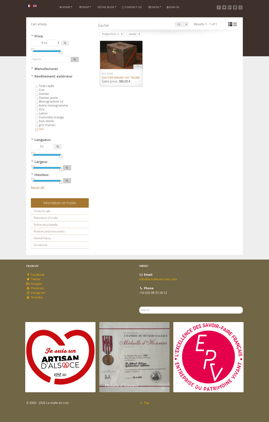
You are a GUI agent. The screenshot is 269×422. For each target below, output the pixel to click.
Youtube (34, 297)
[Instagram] (240, 7)
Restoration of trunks (46, 218)
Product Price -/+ (110, 34)
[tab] (60, 37)
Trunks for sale (42, 211)
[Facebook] (219, 7)
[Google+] (230, 7)
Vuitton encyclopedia (46, 224)
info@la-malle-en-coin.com (158, 279)
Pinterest (35, 288)
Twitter (33, 279)
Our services (40, 245)
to (45, 43)
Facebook (35, 275)
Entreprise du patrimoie (199, 385)
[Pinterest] (235, 7)
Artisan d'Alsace (44, 385)
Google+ (34, 284)
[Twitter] (224, 7)
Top (144, 403)
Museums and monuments (49, 231)
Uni (41, 129)
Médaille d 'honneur (122, 385)
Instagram (35, 293)
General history (42, 238)
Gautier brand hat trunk (121, 77)
